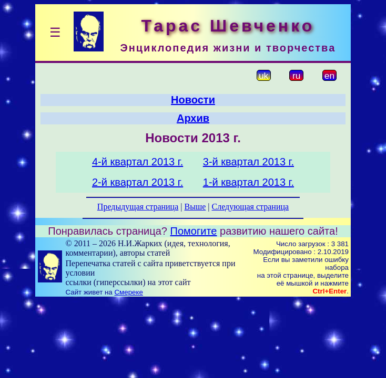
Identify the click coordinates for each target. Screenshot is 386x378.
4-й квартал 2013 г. (137, 161)
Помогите (193, 231)
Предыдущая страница (137, 206)
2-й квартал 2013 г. (137, 182)
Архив (193, 118)
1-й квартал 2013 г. (248, 182)
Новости (193, 100)
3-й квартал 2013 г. (248, 161)
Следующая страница (250, 206)
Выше (195, 206)
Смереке (128, 292)
